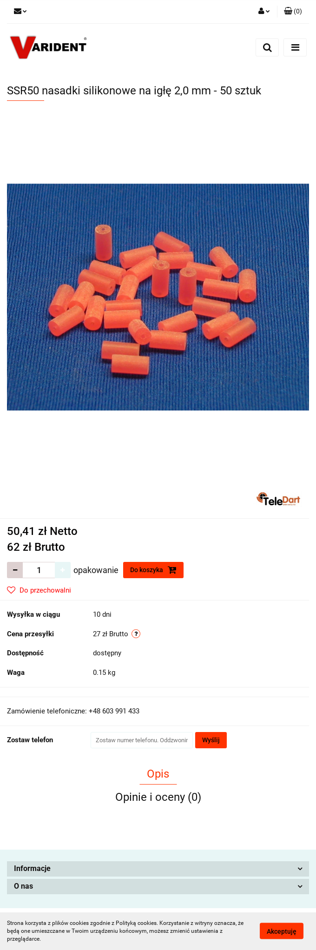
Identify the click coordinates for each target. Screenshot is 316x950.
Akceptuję (281, 931)
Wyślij (211, 740)
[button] (293, 11)
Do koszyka (153, 569)
